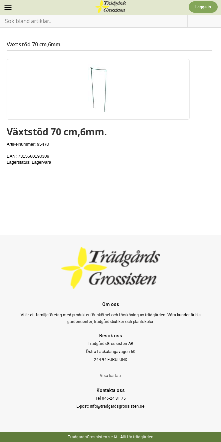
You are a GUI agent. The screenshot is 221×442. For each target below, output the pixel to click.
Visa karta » (110, 375)
